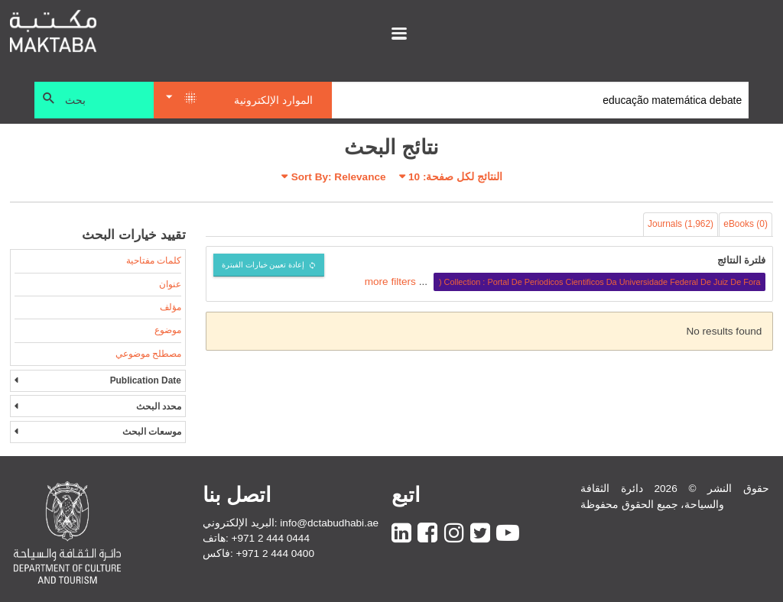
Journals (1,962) (680, 223)
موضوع (167, 330)
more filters (390, 281)
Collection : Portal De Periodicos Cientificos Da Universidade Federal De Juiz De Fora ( (600, 281)
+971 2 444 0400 (275, 553)
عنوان (170, 284)
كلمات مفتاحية (153, 260)
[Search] (540, 100)
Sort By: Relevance (338, 177)
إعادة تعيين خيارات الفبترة (263, 265)
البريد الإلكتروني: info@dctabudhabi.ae (291, 523)
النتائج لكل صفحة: (455, 177)
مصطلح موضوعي (148, 353)
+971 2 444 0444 (271, 538)
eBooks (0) (745, 223)
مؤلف (170, 307)
